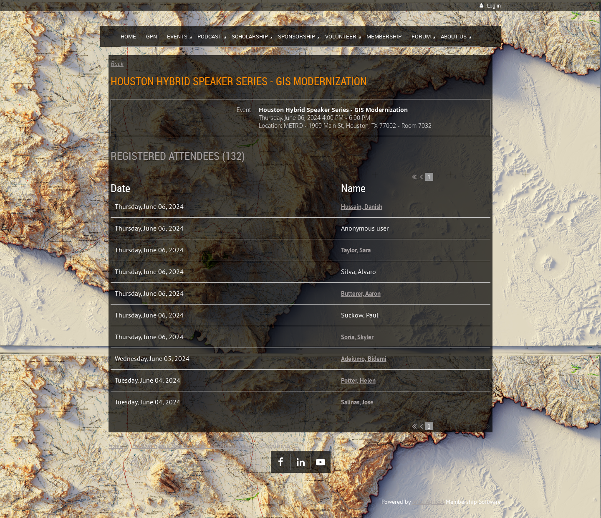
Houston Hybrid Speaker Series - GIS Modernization (193, 445)
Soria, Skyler (357, 337)
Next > (480, 177)
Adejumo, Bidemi (363, 359)
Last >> (488, 177)
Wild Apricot (428, 501)
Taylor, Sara (356, 250)
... (472, 177)
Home (115, 445)
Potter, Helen (358, 380)
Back (117, 63)
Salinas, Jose (357, 402)
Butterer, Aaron (361, 293)
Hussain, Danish (361, 207)
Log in (494, 5)
